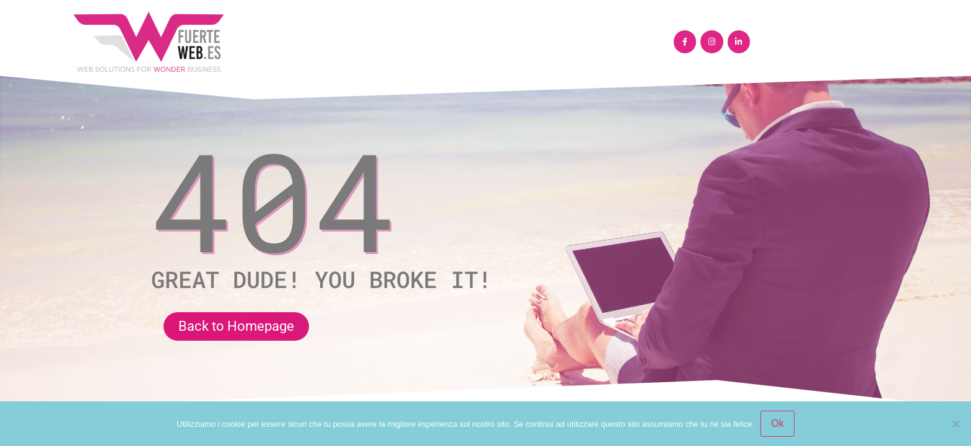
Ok (777, 423)
